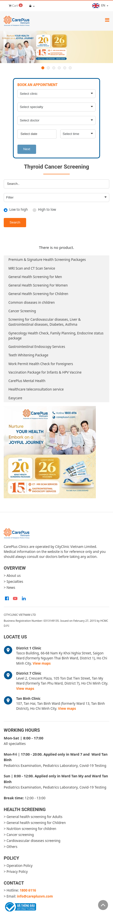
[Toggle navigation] (107, 20)
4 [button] (59, 67)
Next (26, 149)
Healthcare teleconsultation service (36, 389)
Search (15, 222)
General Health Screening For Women (38, 285)
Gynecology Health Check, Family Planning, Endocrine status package (56, 335)
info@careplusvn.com (35, 896)
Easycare (15, 398)
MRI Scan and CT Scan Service (31, 268)
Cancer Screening (22, 311)
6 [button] (70, 67)
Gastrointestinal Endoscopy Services (36, 346)
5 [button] (64, 67)
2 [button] (48, 67)
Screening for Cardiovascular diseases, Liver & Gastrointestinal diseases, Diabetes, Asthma (44, 322)
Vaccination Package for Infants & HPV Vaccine (45, 372)
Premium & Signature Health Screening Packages (47, 259)
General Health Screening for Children (38, 294)
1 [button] (42, 67)
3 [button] (53, 67)
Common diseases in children (31, 302)
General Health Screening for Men (35, 277)
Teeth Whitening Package (28, 355)
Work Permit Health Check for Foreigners (40, 364)
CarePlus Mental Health (27, 381)
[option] (56, 47)
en (99, 5)
